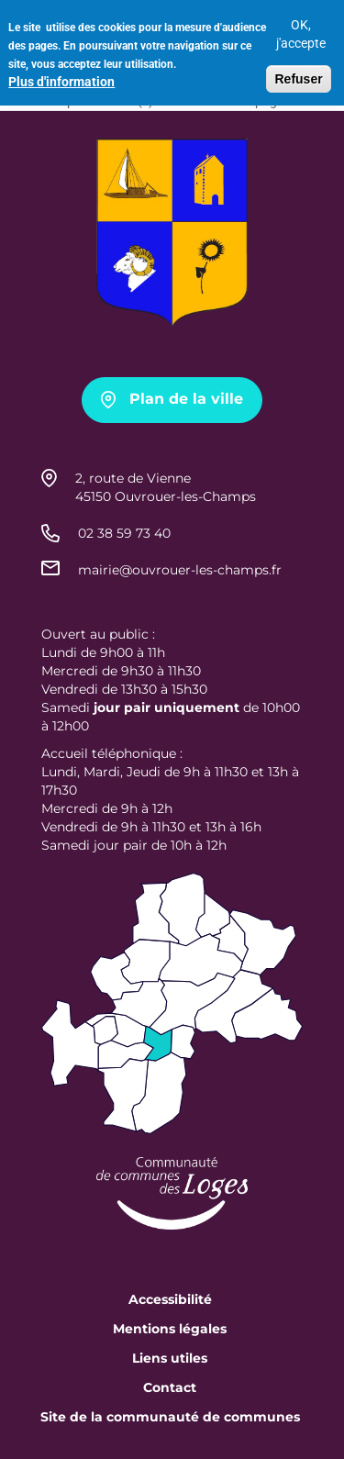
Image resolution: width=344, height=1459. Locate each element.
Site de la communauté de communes (170, 1417)
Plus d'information (61, 75)
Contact (169, 1387)
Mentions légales (170, 1328)
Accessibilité (170, 1299)
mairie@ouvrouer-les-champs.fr (180, 570)
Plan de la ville (186, 398)
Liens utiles (169, 1358)
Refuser (298, 72)
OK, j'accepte (301, 27)
